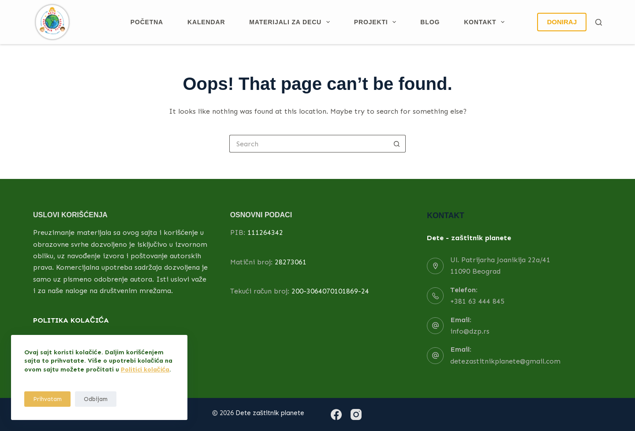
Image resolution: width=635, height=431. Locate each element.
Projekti (377, 22)
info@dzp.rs (469, 331)
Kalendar (206, 22)
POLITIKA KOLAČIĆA (71, 320)
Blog (430, 22)
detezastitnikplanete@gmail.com (505, 361)
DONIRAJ (562, 22)
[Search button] (397, 143)
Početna (147, 22)
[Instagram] (356, 414)
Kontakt (486, 22)
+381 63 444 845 (477, 301)
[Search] (598, 22)
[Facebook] (336, 414)
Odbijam (96, 399)
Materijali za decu (291, 22)
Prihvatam (47, 399)
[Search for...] (308, 143)
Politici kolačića (145, 369)
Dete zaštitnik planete (270, 413)
